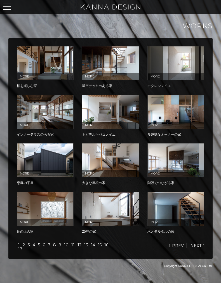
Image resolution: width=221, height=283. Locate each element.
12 (79, 245)
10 (66, 245)
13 (86, 245)
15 (100, 245)
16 (106, 245)
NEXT (196, 245)
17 (20, 249)
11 (73, 245)
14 (93, 245)
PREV (178, 245)
